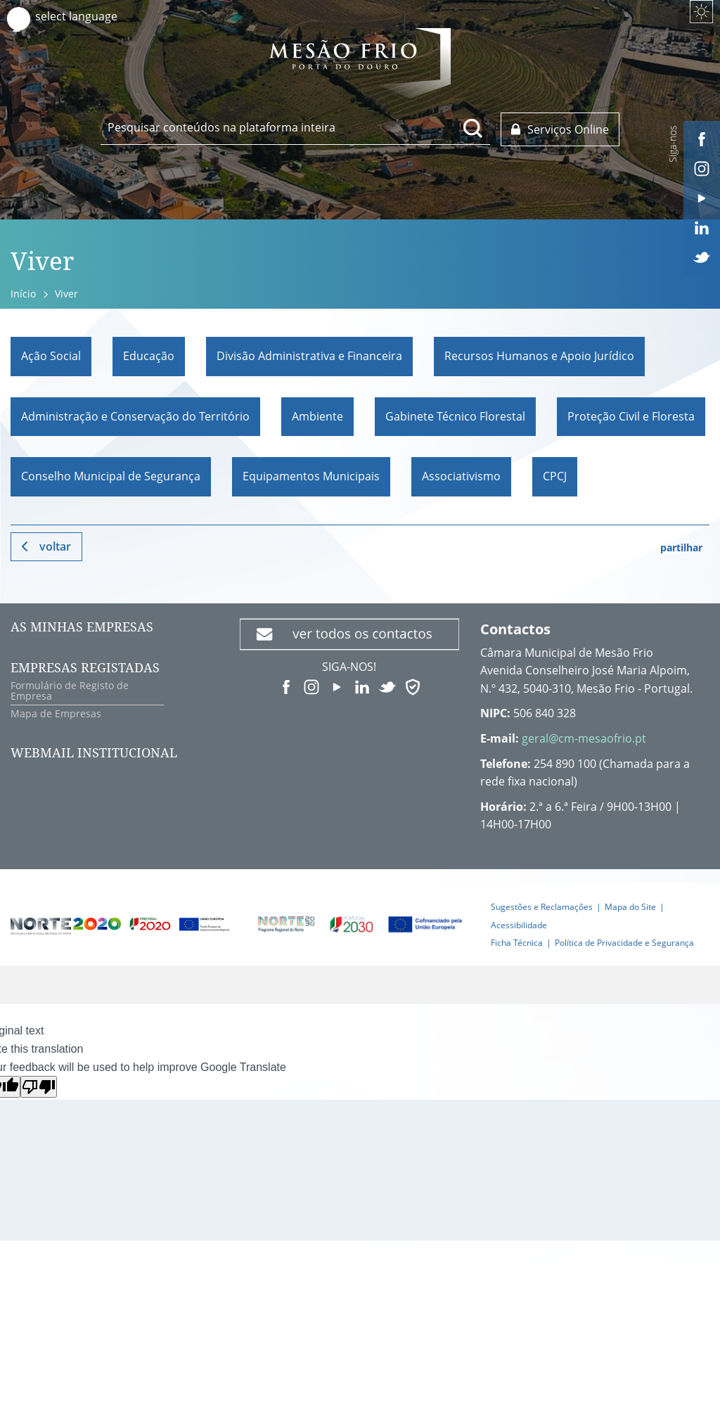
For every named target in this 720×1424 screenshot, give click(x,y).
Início (23, 293)
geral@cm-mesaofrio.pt (584, 738)
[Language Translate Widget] (89, 16)
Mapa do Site (630, 907)
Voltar (55, 546)
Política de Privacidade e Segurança (624, 943)
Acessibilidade (519, 925)
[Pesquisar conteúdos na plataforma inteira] (473, 128)
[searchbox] (295, 127)
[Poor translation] (38, 1087)
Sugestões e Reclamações (542, 907)
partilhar (681, 547)
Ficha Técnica (517, 943)
